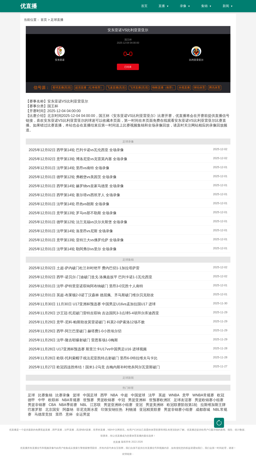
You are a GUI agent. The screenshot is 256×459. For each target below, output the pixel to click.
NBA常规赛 (71, 400)
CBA (52, 405)
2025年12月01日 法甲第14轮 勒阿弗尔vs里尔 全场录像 (73, 249)
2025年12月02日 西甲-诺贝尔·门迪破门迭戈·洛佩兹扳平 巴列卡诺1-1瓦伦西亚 (90, 277)
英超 (162, 395)
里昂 (59, 414)
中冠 (121, 400)
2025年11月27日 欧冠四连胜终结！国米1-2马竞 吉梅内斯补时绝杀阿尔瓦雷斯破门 (94, 367)
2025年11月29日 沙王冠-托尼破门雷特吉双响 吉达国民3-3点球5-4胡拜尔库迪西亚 (94, 313)
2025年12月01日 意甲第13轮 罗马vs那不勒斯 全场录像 (73, 213)
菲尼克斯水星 (87, 410)
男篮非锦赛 (37, 405)
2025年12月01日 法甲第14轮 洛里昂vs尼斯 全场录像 (71, 231)
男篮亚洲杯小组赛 (118, 405)
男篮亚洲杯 (137, 400)
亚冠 (139, 405)
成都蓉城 (203, 410)
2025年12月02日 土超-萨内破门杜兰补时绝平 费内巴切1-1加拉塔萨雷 (84, 268)
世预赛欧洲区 (160, 400)
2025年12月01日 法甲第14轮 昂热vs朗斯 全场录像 (69, 204)
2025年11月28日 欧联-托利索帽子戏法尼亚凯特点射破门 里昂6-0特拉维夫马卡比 (93, 358)
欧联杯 (53, 400)
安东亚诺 (60, 59)
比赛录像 (62, 395)
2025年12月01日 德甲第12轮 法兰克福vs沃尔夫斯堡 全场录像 (78, 222)
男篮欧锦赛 (106, 400)
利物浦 (131, 410)
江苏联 (95, 405)
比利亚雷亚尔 (196, 59)
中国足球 (90, 395)
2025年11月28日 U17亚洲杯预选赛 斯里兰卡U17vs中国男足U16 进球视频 (88, 349)
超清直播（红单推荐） (89, 87)
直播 (161, 6)
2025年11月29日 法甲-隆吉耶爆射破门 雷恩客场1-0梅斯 (73, 340)
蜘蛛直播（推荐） (163, 87)
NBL (83, 405)
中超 (124, 395)
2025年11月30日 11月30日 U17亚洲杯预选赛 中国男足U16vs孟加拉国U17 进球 (92, 304)
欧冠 (220, 395)
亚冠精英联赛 (150, 410)
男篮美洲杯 (155, 405)
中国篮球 (138, 395)
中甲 (41, 400)
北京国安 (52, 410)
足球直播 (57, 19)
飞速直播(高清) (116, 87)
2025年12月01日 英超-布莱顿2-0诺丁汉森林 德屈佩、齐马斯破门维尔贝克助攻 (91, 295)
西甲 (104, 395)
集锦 (204, 6)
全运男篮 (83, 414)
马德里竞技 (43, 414)
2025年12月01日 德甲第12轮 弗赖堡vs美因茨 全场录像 (73, 177)
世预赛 (88, 400)
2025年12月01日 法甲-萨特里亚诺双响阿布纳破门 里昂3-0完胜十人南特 (86, 286)
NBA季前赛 (68, 405)
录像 (183, 6)
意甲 (185, 395)
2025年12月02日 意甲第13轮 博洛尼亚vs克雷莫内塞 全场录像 (78, 159)
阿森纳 (68, 410)
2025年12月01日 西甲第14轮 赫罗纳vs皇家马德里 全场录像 (76, 186)
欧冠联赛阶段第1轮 (182, 405)
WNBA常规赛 (203, 395)
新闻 (226, 6)
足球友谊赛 (183, 400)
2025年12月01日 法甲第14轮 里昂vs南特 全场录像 (69, 168)
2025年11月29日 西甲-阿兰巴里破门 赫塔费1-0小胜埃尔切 (75, 331)
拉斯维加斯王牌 (213, 405)
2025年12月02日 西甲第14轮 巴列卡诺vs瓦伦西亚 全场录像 (76, 150)
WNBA (174, 395)
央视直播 (184, 87)
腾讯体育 (214, 87)
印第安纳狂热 (112, 410)
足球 (31, 395)
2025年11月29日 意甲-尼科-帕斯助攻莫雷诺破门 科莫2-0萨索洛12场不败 (87, 322)
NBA (114, 395)
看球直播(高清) (62, 87)
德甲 (31, 400)
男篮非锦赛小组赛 (178, 410)
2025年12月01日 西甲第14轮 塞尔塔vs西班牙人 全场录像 (74, 195)
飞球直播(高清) (139, 87)
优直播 (116, 442)
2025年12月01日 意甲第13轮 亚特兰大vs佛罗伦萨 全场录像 (76, 240)
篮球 (76, 395)
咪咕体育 (199, 87)
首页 (144, 6)
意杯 (69, 414)
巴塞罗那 (35, 410)
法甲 (151, 395)
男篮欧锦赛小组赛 (209, 400)
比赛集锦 (45, 395)
